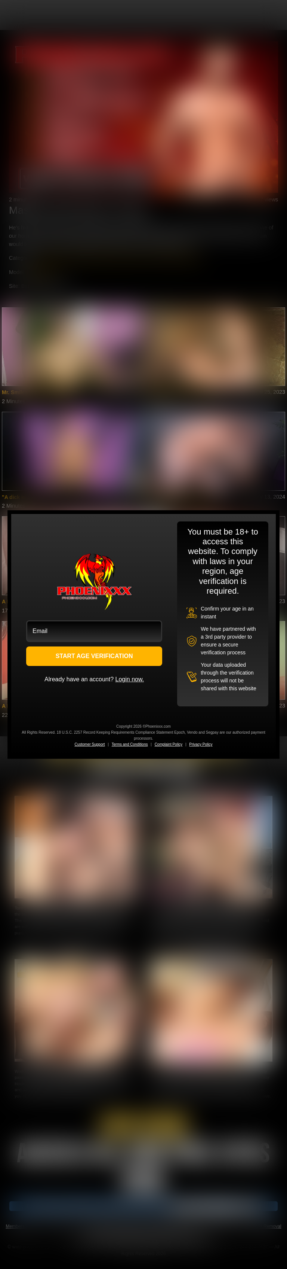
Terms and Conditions (130, 744)
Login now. (129, 679)
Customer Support (89, 744)
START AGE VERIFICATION (94, 656)
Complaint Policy (168, 744)
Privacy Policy (200, 744)
